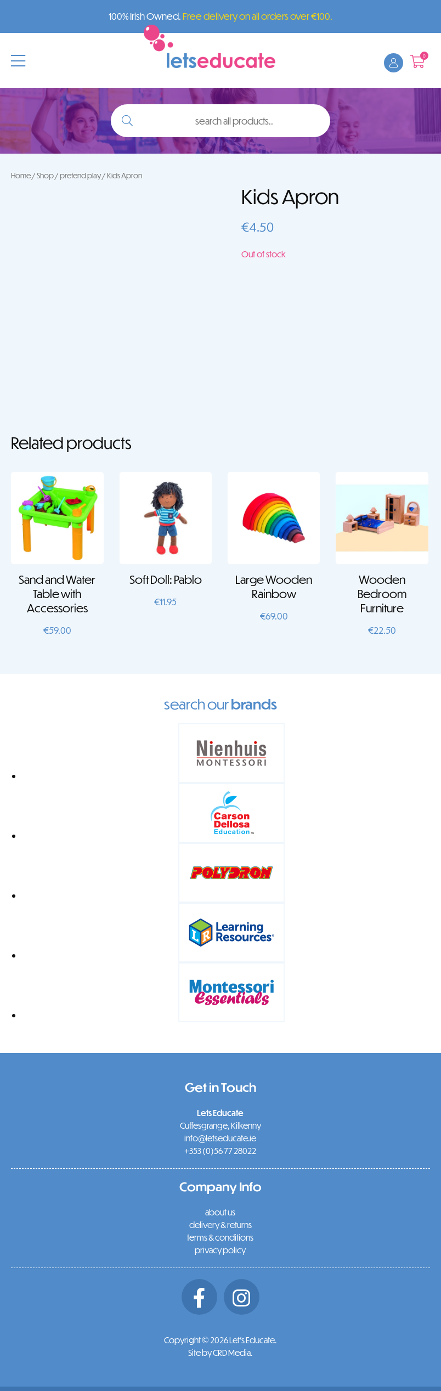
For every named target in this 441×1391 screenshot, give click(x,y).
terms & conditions (220, 1237)
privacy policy (220, 1250)
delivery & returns (220, 1225)
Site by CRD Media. (220, 1353)
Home (21, 175)
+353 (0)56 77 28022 (220, 1151)
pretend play (80, 175)
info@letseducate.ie (220, 1138)
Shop (45, 175)
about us (220, 1212)
